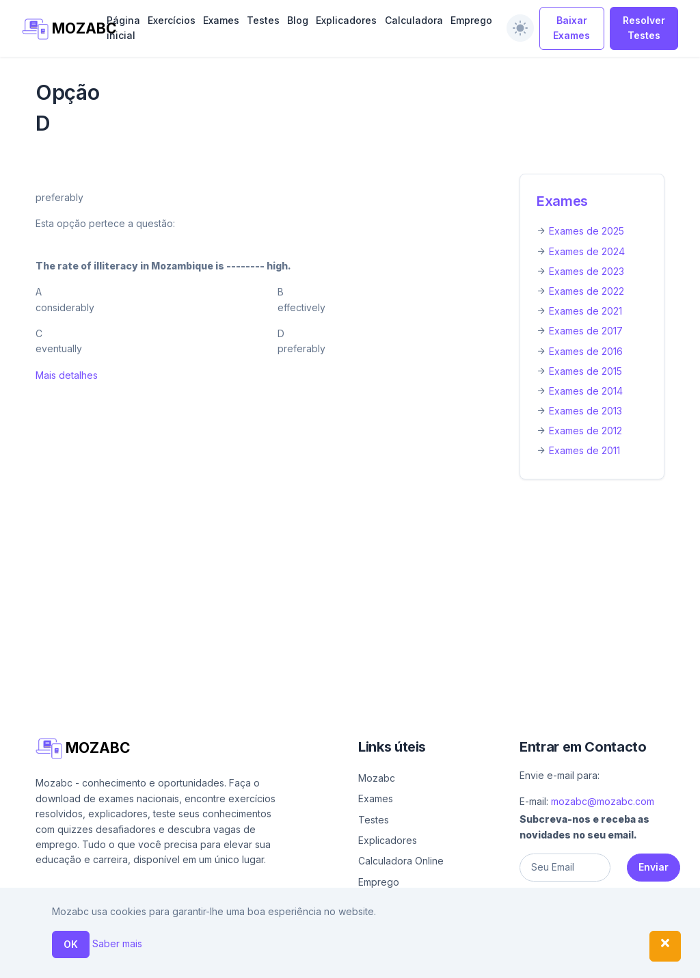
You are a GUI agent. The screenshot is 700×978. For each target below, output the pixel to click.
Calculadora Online (401, 861)
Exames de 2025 (586, 231)
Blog (297, 20)
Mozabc (376, 778)
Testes (263, 20)
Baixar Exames (571, 27)
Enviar (653, 867)
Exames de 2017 (586, 330)
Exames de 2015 (585, 371)
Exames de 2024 (587, 251)
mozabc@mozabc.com (602, 801)
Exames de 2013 (585, 411)
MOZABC (57, 29)
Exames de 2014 (586, 391)
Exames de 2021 (585, 311)
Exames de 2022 (586, 291)
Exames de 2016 (586, 351)
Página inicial (123, 27)
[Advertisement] (350, 591)
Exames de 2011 (584, 450)
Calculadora (414, 20)
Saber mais (117, 943)
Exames (221, 20)
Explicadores (346, 20)
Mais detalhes (67, 375)
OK (71, 944)
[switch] (520, 28)
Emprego (471, 20)
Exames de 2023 (586, 271)
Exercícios (172, 20)
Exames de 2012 (585, 430)
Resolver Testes (644, 27)
